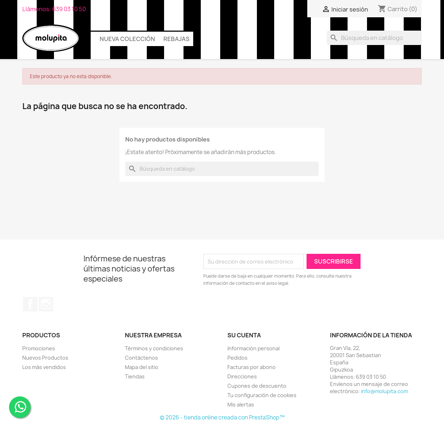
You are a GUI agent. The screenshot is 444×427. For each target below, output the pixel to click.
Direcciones (242, 376)
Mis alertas (240, 404)
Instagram (46, 304)
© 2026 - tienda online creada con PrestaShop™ (222, 417)
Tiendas (135, 376)
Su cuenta (244, 335)
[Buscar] (374, 38)
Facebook (30, 304)
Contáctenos (141, 357)
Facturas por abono (251, 367)
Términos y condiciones (154, 348)
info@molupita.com (384, 391)
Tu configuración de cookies (261, 395)
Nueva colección (127, 39)
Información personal (253, 348)
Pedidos (237, 357)
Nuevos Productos (45, 357)
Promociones (38, 348)
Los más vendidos (44, 367)
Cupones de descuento (256, 385)
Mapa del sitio (141, 367)
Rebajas (176, 39)
